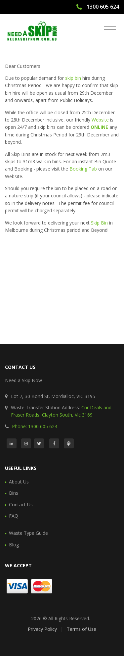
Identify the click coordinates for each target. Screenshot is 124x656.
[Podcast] (69, 443)
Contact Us (21, 504)
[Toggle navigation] (110, 26)
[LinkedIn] (12, 443)
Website (100, 120)
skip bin (73, 78)
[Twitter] (39, 443)
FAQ (13, 516)
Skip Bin (99, 223)
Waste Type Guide (28, 533)
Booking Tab (83, 169)
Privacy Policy (42, 629)
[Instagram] (26, 443)
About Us (19, 482)
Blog (14, 544)
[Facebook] (54, 443)
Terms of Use (81, 629)
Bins (13, 493)
